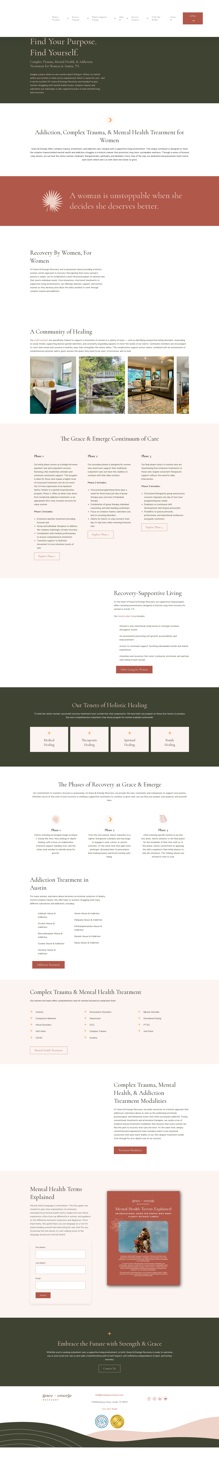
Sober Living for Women (134, 683)
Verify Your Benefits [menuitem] (156, 7)
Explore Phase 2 (102, 543)
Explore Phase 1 (48, 568)
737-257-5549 (109, 1432)
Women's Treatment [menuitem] (60, 7)
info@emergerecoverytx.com (109, 1418)
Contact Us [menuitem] (173, 7)
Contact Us (109, 1392)
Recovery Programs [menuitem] (80, 7)
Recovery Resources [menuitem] (140, 7)
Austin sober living (127, 630)
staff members (41, 340)
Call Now (192, 7)
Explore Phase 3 (155, 528)
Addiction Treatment (48, 988)
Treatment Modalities (130, 1174)
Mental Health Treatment (49, 1074)
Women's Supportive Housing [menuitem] (104, 7)
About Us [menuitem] (123, 7)
